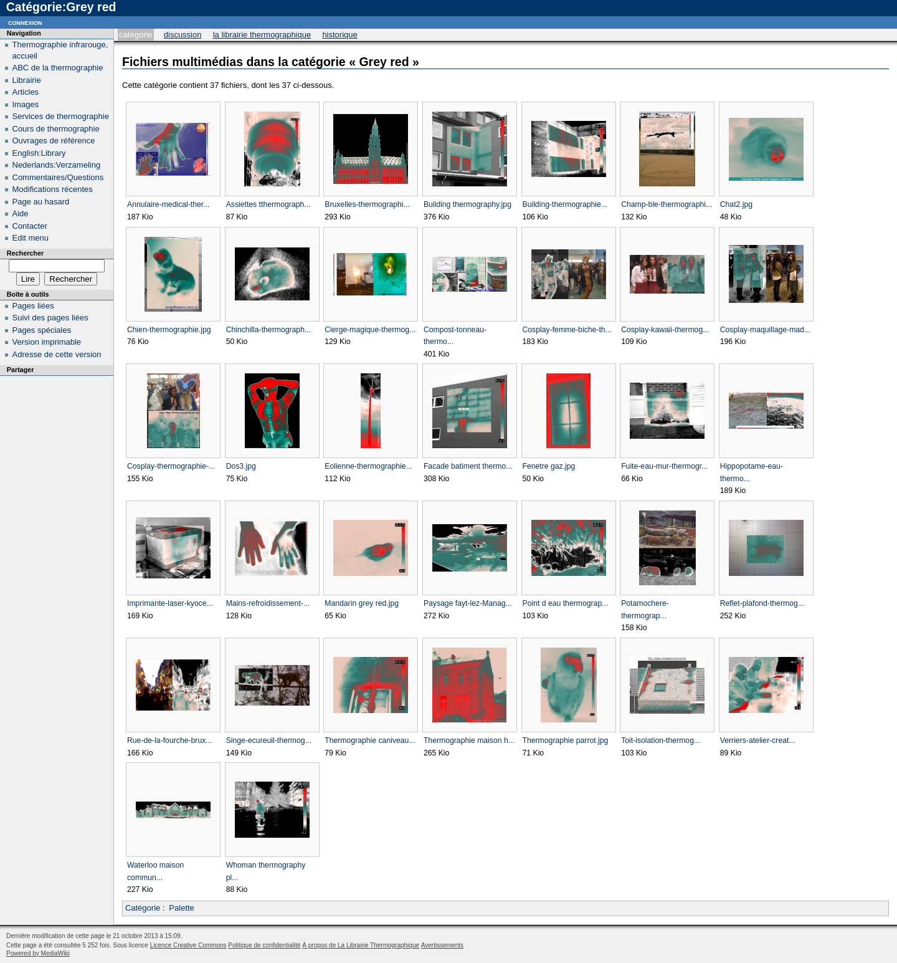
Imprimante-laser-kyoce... (170, 603)
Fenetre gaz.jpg (549, 466)
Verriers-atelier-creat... (757, 740)
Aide (20, 213)
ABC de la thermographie (57, 67)
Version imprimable (47, 342)
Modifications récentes (52, 189)
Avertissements (442, 945)
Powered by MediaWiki (38, 953)
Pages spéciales (42, 330)
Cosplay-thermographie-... (171, 466)
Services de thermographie (60, 116)
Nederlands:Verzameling (56, 165)
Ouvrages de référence (53, 140)
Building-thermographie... (565, 204)
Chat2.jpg (736, 204)
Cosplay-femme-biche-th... (567, 329)
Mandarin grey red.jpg (362, 603)
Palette (181, 908)
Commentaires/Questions (58, 177)
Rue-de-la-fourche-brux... (169, 740)
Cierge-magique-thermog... (370, 329)
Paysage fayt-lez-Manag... (468, 603)
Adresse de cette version (57, 354)
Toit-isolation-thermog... (660, 740)
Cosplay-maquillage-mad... (765, 329)
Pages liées (33, 305)
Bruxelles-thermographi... (367, 204)
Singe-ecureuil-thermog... (268, 740)
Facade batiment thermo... (468, 466)
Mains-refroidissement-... (268, 603)
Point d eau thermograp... (566, 603)
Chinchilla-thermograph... (268, 329)
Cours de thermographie (56, 128)
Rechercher (25, 253)
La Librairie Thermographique (262, 34)
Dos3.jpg (241, 466)
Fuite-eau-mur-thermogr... (664, 466)
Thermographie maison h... (469, 740)
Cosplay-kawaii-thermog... (665, 329)
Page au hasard (41, 201)
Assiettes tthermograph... (268, 204)
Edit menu (30, 237)
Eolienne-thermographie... (368, 466)
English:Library (39, 153)
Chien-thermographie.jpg (169, 329)
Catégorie (135, 34)
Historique (339, 34)
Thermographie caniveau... (370, 740)
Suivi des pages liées (50, 317)
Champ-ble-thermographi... (666, 204)
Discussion (183, 34)
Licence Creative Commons (188, 945)
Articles (25, 92)
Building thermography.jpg (467, 204)
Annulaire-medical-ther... (168, 204)
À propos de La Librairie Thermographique (360, 945)
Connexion (25, 22)
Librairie (26, 80)
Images (25, 104)
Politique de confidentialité (264, 945)
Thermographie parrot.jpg (566, 740)
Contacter (29, 226)
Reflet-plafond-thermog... (762, 603)
